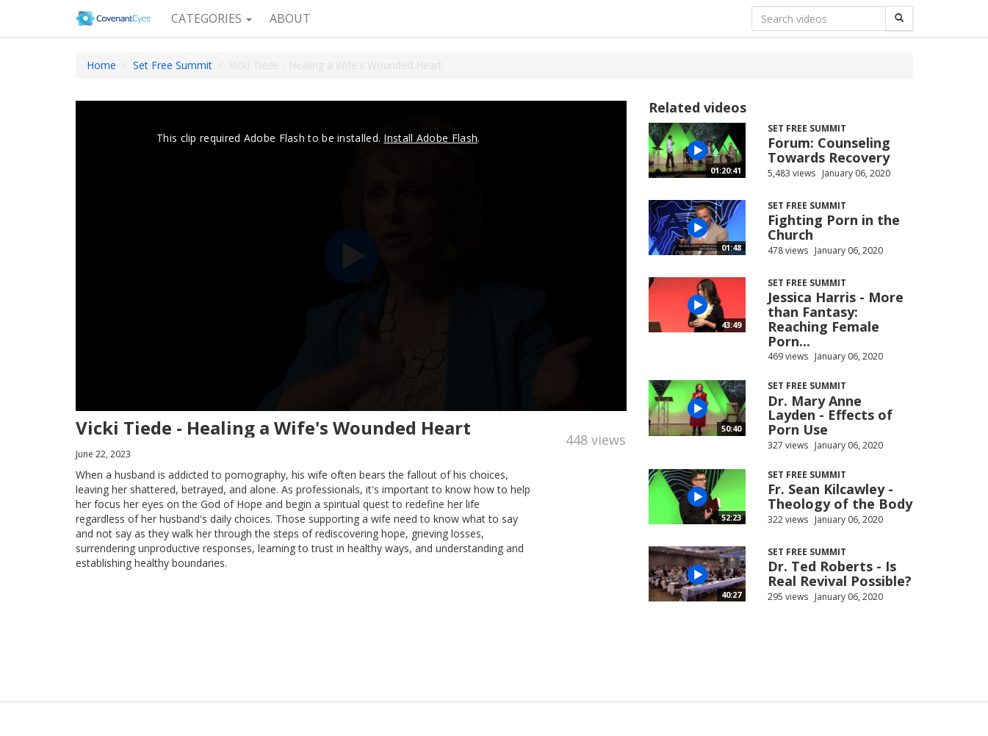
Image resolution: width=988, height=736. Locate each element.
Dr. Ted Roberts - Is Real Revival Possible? (840, 573)
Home (101, 65)
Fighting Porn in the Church (834, 227)
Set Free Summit (172, 65)
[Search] (899, 18)
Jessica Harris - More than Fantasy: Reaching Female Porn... (836, 318)
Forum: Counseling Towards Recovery (829, 150)
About (290, 18)
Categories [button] (211, 18)
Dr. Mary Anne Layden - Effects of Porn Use (830, 415)
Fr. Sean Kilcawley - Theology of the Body (840, 496)
